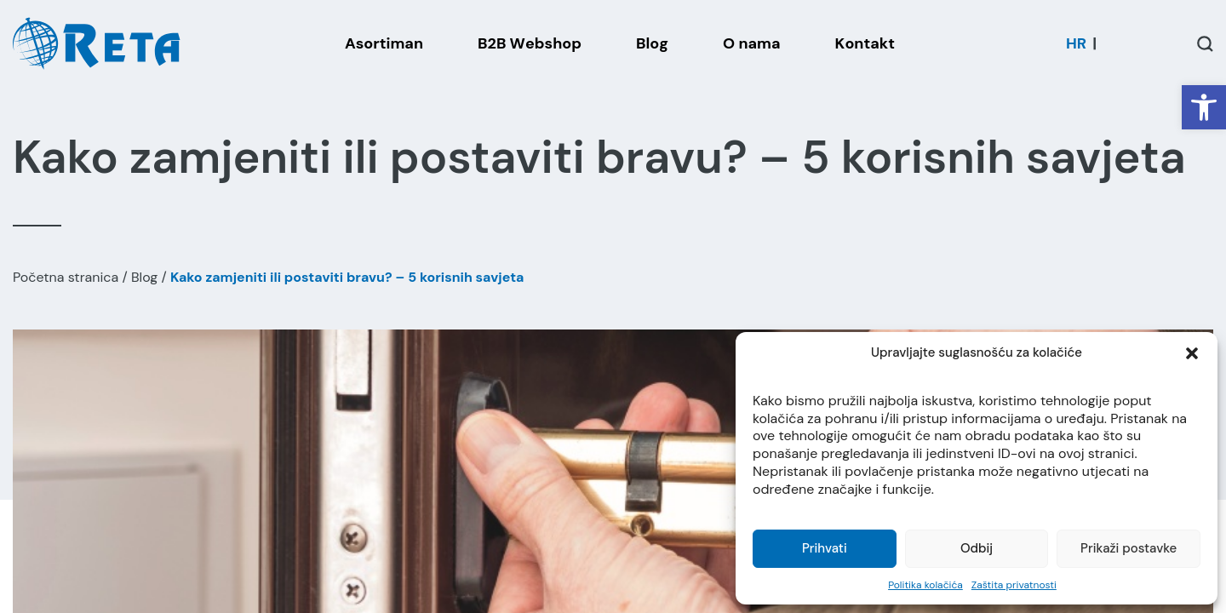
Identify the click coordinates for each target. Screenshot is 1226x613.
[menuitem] (1076, 43)
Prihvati (824, 548)
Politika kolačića (925, 585)
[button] (1204, 107)
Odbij (976, 548)
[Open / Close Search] (1205, 44)
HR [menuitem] (1076, 43)
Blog (144, 277)
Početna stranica (65, 277)
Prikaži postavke (1128, 548)
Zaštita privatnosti (1014, 585)
